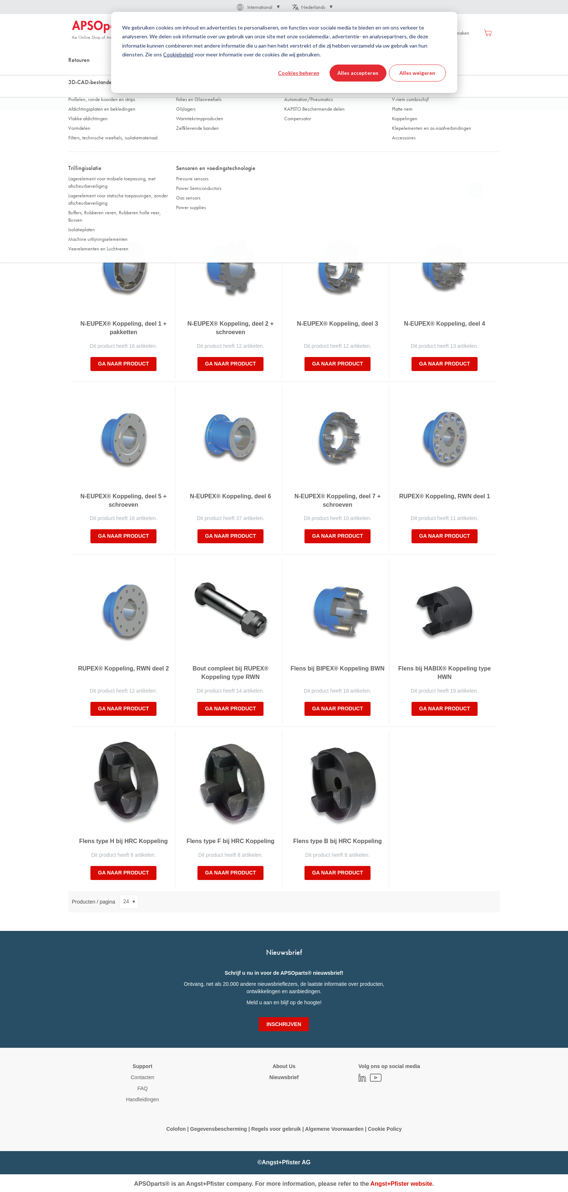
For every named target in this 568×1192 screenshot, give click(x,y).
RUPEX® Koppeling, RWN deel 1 (444, 496)
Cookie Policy (384, 1129)
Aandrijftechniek (109, 73)
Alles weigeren (417, 73)
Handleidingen (142, 1099)
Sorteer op (84, 190)
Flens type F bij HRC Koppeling (230, 841)
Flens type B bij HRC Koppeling (337, 841)
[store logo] (103, 30)
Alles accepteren (357, 73)
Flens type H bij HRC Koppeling (123, 841)
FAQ (142, 1088)
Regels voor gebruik (276, 1129)
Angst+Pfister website (402, 1184)
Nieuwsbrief (284, 1077)
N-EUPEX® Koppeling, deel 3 (337, 323)
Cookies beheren (298, 73)
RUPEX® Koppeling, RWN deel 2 (123, 668)
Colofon (176, 1129)
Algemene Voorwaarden (335, 1129)
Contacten (142, 1077)
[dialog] (284, 52)
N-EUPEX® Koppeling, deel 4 (444, 323)
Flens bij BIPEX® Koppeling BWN (337, 668)
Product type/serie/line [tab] (205, 146)
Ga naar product (123, 364)
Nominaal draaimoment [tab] (313, 146)
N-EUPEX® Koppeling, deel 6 (230, 496)
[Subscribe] (284, 1024)
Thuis (77, 73)
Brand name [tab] (88, 146)
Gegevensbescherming (218, 1129)
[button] (257, 7)
